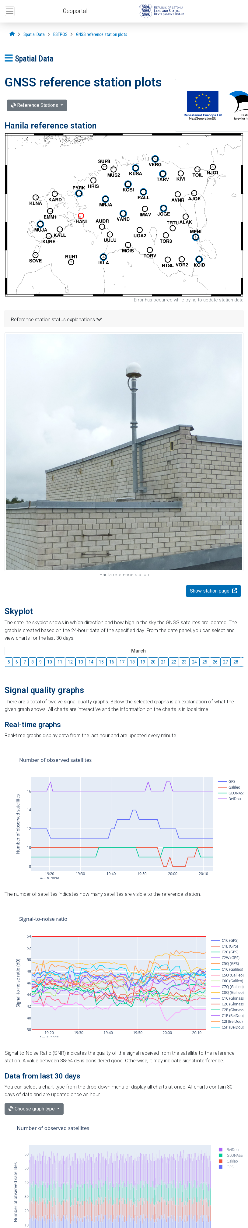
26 (215, 662)
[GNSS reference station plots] (101, 34)
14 (91, 662)
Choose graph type (32, 1109)
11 (60, 662)
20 (153, 662)
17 (122, 662)
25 (204, 662)
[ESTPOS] (60, 34)
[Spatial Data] (34, 34)
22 (173, 662)
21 (163, 662)
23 (184, 662)
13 (80, 662)
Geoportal (75, 11)
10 (49, 662)
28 (235, 662)
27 (225, 662)
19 (142, 662)
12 (70, 662)
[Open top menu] (10, 11)
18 (132, 662)
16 (111, 662)
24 (194, 662)
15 (101, 662)
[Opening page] (12, 34)
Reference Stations (35, 105)
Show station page (210, 591)
